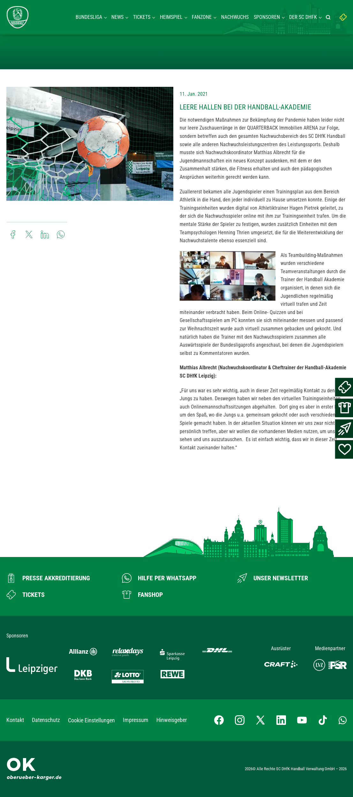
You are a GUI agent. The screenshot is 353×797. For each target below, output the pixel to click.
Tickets (141, 17)
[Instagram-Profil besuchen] (239, 720)
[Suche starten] (329, 17)
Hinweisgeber (171, 720)
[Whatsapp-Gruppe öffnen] (343, 720)
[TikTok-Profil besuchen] (322, 720)
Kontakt (15, 720)
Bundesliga (89, 17)
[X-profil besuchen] (260, 720)
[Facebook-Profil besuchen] (219, 720)
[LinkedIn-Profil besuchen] (281, 720)
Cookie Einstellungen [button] (91, 720)
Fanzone (202, 17)
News (117, 17)
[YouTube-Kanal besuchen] (302, 720)
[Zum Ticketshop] (25, 595)
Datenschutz (46, 720)
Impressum (135, 720)
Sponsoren (267, 17)
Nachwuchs (235, 17)
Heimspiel (171, 17)
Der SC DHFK (303, 17)
